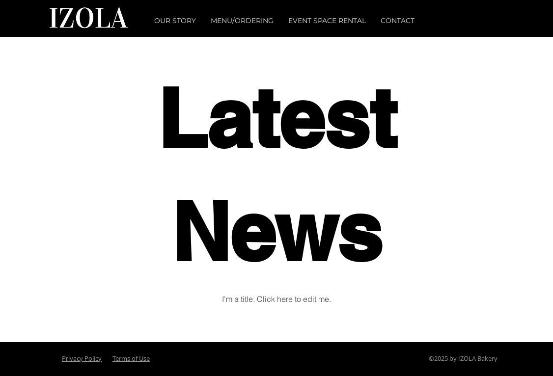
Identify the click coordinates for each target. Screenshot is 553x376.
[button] (175, 21)
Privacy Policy (82, 358)
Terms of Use (131, 358)
